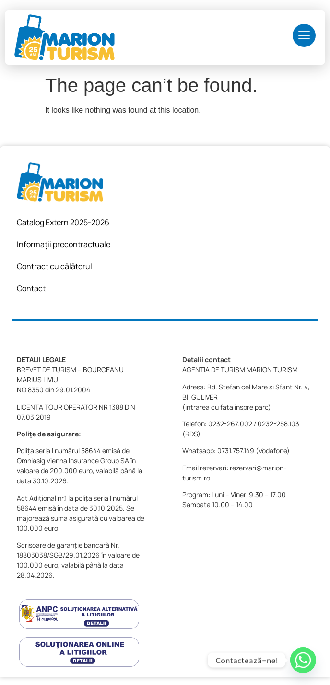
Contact (31, 288)
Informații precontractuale (63, 244)
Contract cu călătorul (54, 266)
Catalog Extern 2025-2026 (63, 222)
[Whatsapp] (303, 660)
